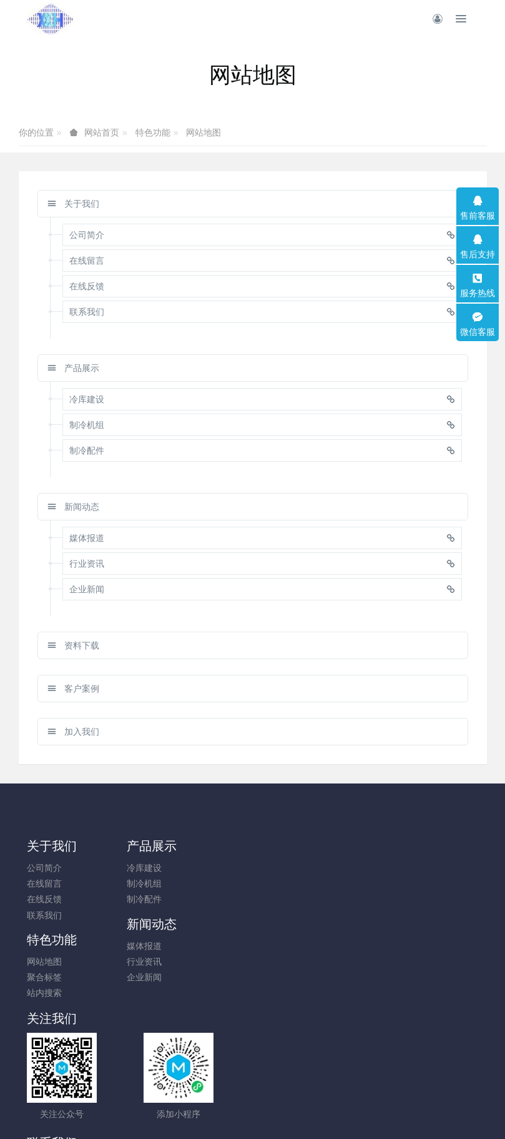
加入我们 (73, 732)
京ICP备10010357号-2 (252, 1096)
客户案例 (73, 689)
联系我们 (44, 915)
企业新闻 (278, 899)
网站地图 (203, 132)
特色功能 (152, 132)
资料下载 (73, 645)
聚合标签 (395, 883)
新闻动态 (73, 507)
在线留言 (44, 883)
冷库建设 (161, 868)
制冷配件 (161, 899)
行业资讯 (278, 883)
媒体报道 (278, 868)
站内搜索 (395, 899)
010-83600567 (309, 968)
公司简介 (44, 868)
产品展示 (73, 368)
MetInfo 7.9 (232, 1112)
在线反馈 (44, 899)
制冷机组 (161, 883)
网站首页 (101, 132)
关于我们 (73, 204)
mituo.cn (327, 1112)
